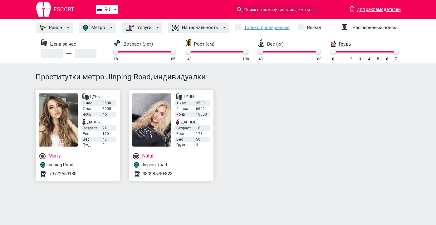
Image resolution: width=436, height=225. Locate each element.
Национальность (195, 28)
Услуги (138, 28)
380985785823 (158, 174)
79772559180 (62, 174)
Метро (94, 28)
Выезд (314, 27)
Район (51, 28)
